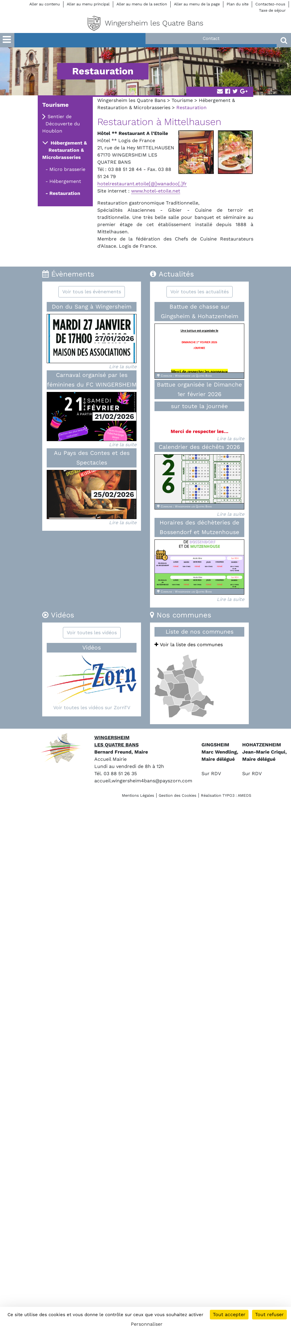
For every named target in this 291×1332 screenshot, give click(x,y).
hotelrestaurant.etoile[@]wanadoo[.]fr (142, 184)
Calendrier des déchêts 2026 (199, 447)
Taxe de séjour (272, 10)
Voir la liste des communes (188, 644)
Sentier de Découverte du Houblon (61, 124)
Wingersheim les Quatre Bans (131, 100)
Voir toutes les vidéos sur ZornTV (91, 707)
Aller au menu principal (88, 4)
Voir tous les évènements (91, 291)
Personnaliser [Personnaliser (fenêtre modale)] (147, 1324)
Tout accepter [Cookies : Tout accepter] (229, 1314)
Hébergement (65, 181)
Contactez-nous (270, 4)
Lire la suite (123, 366)
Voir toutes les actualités (199, 291)
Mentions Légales (138, 795)
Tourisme (182, 100)
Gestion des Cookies (177, 795)
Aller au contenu (44, 4)
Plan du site (237, 4)
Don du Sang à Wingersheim (91, 306)
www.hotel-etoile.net (155, 191)
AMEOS (244, 795)
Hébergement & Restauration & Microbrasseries (64, 150)
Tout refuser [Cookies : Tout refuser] (269, 1314)
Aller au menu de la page (197, 4)
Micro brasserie (67, 169)
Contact (211, 38)
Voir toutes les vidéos (92, 632)
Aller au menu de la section (141, 4)
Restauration (64, 193)
